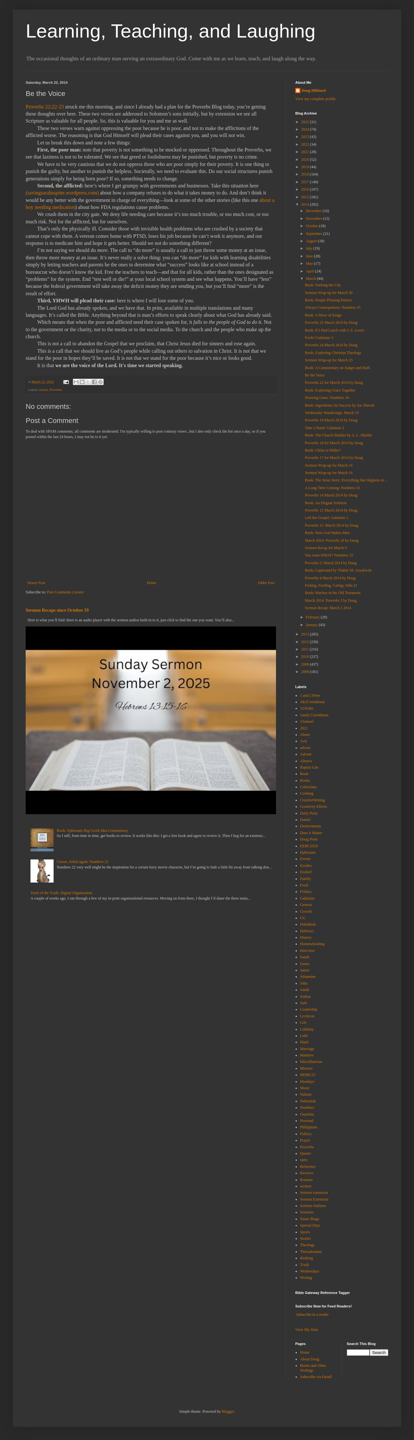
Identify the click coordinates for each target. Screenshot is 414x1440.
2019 (305, 167)
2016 (305, 189)
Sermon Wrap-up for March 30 (329, 292)
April (310, 271)
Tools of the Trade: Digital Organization (61, 893)
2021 (305, 152)
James (304, 970)
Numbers (307, 1107)
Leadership (308, 1009)
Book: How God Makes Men (327, 532)
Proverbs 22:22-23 (45, 106)
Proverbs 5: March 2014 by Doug (331, 563)
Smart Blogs (309, 1219)
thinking (306, 1258)
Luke (304, 1035)
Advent (305, 754)
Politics (306, 1134)
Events (305, 859)
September (314, 233)
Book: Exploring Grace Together (330, 390)
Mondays (307, 1081)
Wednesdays (309, 1271)
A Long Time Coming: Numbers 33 (332, 488)
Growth (306, 911)
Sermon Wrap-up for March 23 (329, 360)
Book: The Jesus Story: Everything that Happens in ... (346, 480)
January (312, 625)
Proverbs (55, 390)
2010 (305, 656)
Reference (308, 1166)
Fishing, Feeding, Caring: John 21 (331, 585)
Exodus (306, 865)
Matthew (307, 1055)
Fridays (306, 891)
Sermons (307, 1212)
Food (304, 885)
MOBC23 (307, 1075)
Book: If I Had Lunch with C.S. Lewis (334, 330)
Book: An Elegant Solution (326, 503)
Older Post (266, 583)
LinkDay (307, 1029)
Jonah (304, 989)
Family (305, 878)
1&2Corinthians (312, 702)
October (312, 226)
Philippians (308, 1127)
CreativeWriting (312, 800)
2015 (305, 197)
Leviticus (307, 1016)
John (303, 983)
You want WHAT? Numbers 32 (329, 555)
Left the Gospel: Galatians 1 (326, 517)
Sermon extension (314, 1192)
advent (305, 748)
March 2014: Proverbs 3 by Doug (331, 600)
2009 (305, 664)
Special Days (310, 1225)
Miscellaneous (311, 1061)
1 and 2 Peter (310, 695)
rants (303, 1160)
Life (303, 1022)
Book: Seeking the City (323, 285)
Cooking (306, 793)
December (314, 211)
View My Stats (306, 1329)
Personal (306, 1120)
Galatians (307, 898)
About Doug (309, 1359)
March (311, 278)
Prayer (305, 1140)
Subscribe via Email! (316, 1377)
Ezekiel (306, 872)
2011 (305, 649)
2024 (305, 129)
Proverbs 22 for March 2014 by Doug (334, 382)
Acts (303, 741)
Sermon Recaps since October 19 (57, 610)
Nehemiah (308, 1101)
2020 (305, 159)
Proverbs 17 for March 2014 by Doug (334, 457)
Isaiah (304, 957)
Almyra (306, 761)
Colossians (308, 787)
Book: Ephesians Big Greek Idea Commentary (92, 830)
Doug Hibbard (313, 90)
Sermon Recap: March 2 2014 (328, 608)
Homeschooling (312, 944)
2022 (305, 144)
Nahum (305, 1094)
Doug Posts (309, 839)
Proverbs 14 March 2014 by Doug (331, 495)
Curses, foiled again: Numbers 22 (82, 861)
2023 (305, 136)
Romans (306, 1179)
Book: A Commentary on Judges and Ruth (337, 368)
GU (303, 918)
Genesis (306, 904)
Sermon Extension (314, 1199)
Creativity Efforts (313, 806)
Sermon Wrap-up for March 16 (329, 465)
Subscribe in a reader (312, 1314)
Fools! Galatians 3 (319, 337)
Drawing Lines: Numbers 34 (327, 397)
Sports (305, 1232)
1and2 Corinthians (314, 715)
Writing (306, 1277)
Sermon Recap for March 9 (326, 548)
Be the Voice (314, 375)
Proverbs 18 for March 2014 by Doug (334, 443)
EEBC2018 (309, 846)
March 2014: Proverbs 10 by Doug (331, 540)
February (313, 617)
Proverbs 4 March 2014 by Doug (330, 578)
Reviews (306, 1173)
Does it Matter (311, 833)
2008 (305, 671)
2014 (305, 204)
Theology (307, 1245)
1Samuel (307, 721)
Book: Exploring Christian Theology (333, 352)
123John (306, 708)
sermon (305, 1186)
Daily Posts (309, 813)
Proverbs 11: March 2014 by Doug (331, 525)
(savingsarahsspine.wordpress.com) (62, 192)
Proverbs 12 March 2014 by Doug (331, 510)
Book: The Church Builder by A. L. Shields (338, 435)
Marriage (307, 1049)
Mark (304, 1042)
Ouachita (307, 1114)
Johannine (308, 976)
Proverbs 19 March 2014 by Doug (331, 420)
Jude (303, 1003)
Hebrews (307, 931)
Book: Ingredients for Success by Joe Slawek (340, 405)
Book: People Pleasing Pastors (328, 300)
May (310, 263)
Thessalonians (311, 1251)
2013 (305, 634)
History (306, 937)
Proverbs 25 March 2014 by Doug (331, 322)
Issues (43, 390)
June (310, 256)
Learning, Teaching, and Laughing (170, 31)
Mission (306, 1068)
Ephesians (308, 852)
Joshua (305, 996)
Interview (307, 950)
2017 (305, 182)
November (314, 218)
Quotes (305, 1153)
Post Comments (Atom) (65, 592)
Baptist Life (309, 767)
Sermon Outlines (313, 1205)
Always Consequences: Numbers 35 (333, 307)
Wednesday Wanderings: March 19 (331, 412)
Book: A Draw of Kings (323, 315)
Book (304, 774)
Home (151, 583)
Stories (305, 1238)
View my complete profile (315, 99)
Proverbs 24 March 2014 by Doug (331, 345)
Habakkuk (308, 924)
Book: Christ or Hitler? (323, 450)
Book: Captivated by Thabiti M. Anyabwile (338, 570)
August (312, 241)
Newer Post (36, 583)
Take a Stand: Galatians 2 (324, 428)
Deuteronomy (310, 826)
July (309, 248)
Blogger (228, 1411)
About (305, 734)
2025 (305, 122)
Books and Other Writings (313, 1367)
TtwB (304, 1265)
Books (305, 780)
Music (305, 1088)
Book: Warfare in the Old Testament (332, 593)
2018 (305, 174)
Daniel (305, 819)
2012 (305, 642)
